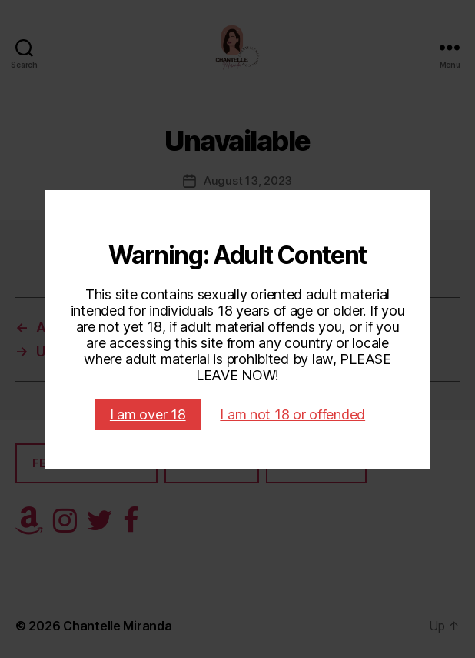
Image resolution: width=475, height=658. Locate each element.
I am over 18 (148, 414)
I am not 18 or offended (292, 414)
